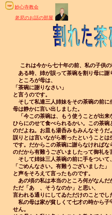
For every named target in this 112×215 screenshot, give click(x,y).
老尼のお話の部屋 (34, 17)
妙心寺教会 (27, 7)
